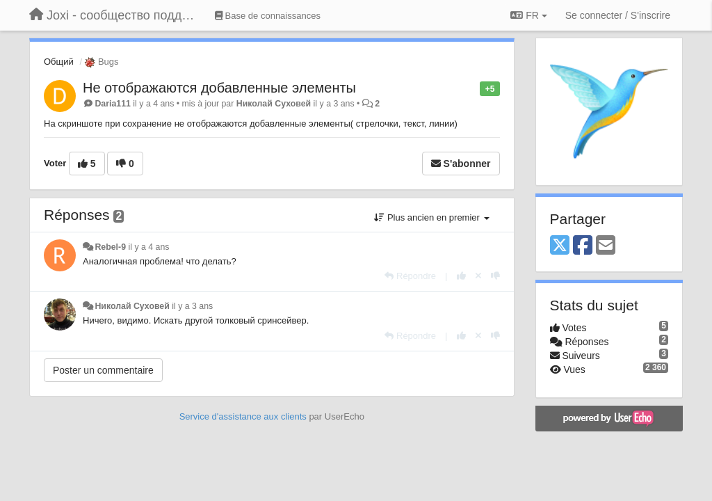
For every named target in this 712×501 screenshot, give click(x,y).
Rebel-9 (110, 247)
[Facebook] (582, 246)
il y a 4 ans (148, 247)
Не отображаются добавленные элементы (219, 87)
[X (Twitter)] (559, 246)
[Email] (605, 246)
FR (528, 15)
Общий (59, 61)
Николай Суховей (273, 104)
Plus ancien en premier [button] (431, 217)
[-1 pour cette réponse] (495, 276)
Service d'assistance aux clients (243, 416)
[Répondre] (410, 276)
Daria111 (112, 104)
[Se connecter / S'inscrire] (618, 15)
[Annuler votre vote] (478, 276)
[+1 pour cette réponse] (461, 276)
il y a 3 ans (192, 306)
